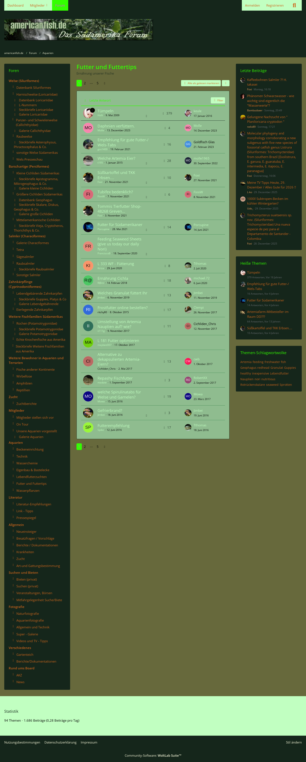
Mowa (101, 401)
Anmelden (252, 5)
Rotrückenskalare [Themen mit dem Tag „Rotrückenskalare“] (252, 385)
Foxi (100, 182)
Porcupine (103, 229)
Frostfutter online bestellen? (123, 307)
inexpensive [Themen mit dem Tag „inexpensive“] (260, 373)
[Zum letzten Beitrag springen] (188, 113)
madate (102, 382)
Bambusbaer (254, 110)
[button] (226, 83)
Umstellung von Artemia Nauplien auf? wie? (119, 324)
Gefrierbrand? (110, 410)
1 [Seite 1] (79, 83)
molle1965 (202, 158)
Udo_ (250, 208)
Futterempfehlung (114, 425)
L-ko (249, 192)
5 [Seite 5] (98, 83)
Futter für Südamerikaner (120, 224)
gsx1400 (103, 149)
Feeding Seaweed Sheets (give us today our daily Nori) (120, 243)
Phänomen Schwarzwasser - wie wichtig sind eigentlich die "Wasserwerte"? (270, 100)
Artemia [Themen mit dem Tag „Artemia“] (246, 362)
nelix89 (251, 127)
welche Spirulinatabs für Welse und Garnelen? (119, 394)
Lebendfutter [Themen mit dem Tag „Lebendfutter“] (279, 373)
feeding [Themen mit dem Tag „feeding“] (258, 362)
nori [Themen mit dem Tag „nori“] (257, 379)
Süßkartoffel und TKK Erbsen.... (116, 175)
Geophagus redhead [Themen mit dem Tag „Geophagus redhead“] (254, 368)
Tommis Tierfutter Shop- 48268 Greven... (119, 209)
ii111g (101, 331)
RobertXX (200, 378)
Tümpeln (105, 110)
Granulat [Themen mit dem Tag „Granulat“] (277, 368)
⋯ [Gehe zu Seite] (91, 83)
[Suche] (294, 5)
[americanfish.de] (153, 29)
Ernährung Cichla (113, 278)
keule (197, 111)
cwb (197, 359)
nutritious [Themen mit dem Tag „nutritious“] (268, 379)
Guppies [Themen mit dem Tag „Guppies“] (290, 368)
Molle (101, 130)
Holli (100, 115)
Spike (101, 430)
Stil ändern (294, 742)
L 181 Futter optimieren (118, 340)
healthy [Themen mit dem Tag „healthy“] (245, 373)
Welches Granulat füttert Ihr (122, 292)
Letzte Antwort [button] (100, 100)
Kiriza (101, 268)
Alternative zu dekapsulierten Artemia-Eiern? (119, 359)
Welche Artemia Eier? (116, 158)
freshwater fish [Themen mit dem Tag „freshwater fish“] (275, 362)
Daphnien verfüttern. (116, 126)
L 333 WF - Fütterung (116, 263)
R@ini (101, 283)
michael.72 (202, 278)
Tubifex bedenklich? (115, 191)
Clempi (199, 307)
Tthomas (200, 263)
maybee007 (105, 345)
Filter (217, 100)
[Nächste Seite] (104, 83)
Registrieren (275, 5)
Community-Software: (153, 755)
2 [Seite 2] (85, 83)
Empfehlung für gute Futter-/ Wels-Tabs (123, 142)
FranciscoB (104, 253)
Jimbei (101, 297)
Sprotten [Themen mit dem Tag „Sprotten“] (286, 385)
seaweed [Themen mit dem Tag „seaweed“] (272, 385)
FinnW (101, 196)
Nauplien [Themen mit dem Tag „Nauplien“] (247, 379)
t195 (100, 162)
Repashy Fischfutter (115, 378)
